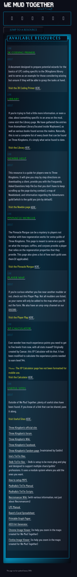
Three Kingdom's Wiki (19, 439)
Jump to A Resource (23, 29)
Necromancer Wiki (18, 497)
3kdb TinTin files (17, 462)
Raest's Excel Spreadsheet (21, 512)
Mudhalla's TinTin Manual (21, 485)
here (37, 88)
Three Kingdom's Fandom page (24, 450)
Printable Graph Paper (19, 518)
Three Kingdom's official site (23, 427)
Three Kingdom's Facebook (22, 444)
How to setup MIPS (18, 480)
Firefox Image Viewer (19, 539)
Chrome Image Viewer (19, 530)
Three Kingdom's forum (20, 433)
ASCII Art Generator (18, 524)
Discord (12, 309)
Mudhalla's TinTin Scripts (21, 491)
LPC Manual (14, 507)
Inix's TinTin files (17, 456)
